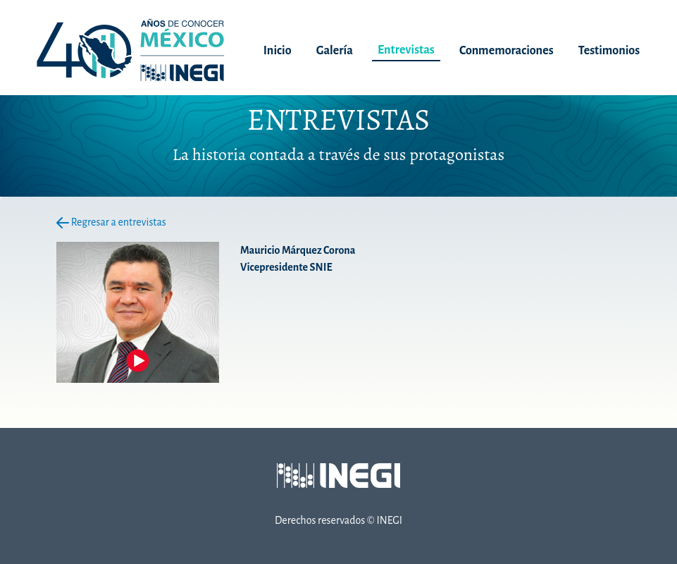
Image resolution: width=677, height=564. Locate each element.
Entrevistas (406, 50)
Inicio (277, 50)
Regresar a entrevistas (111, 222)
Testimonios (609, 50)
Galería (334, 50)
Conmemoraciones (506, 50)
